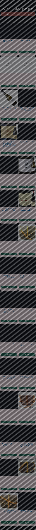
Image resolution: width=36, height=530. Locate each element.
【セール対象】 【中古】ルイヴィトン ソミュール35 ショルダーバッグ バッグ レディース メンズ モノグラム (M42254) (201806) (27, 243)
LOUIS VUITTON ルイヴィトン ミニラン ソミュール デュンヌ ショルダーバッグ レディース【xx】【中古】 (27, 377)
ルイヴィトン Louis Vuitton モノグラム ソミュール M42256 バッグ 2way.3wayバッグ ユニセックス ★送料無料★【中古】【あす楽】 (27, 478)
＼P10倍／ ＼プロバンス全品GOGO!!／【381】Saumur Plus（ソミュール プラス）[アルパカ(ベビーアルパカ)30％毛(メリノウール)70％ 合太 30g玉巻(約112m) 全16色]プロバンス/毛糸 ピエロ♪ (27, 109)
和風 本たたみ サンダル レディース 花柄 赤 (26, 40)
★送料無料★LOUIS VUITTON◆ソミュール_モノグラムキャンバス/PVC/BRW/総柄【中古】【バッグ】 (27, 310)
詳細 (9, 52)
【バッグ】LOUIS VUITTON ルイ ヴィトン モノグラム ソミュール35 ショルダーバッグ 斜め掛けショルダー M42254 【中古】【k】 (9, 511)
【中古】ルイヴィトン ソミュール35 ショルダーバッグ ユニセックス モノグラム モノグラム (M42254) (27, 276)
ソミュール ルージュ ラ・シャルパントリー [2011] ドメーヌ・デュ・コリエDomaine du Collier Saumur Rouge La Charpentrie (26, 209)
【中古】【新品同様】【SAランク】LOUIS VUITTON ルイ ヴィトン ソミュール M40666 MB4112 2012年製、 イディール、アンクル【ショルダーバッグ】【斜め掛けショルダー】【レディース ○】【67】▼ (9, 479)
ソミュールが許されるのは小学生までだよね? (18, 14)
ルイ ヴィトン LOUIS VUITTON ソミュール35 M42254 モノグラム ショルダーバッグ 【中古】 (9, 343)
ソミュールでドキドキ (18, 9)
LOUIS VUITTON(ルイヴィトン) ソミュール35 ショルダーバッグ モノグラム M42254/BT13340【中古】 (27, 511)
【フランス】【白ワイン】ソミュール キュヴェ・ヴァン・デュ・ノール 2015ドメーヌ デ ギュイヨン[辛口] (9, 108)
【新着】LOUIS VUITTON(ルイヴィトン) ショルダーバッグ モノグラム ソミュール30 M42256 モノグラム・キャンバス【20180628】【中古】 (9, 377)
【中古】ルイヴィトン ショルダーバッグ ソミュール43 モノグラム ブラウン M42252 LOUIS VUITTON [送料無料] (9, 444)
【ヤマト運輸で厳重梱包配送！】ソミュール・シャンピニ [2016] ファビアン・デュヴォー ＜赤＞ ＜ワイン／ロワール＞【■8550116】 (9, 276)
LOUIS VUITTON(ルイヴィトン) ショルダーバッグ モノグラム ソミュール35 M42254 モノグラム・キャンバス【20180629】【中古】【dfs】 (9, 411)
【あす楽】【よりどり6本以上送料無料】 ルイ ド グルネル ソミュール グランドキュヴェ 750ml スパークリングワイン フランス (9, 175)
